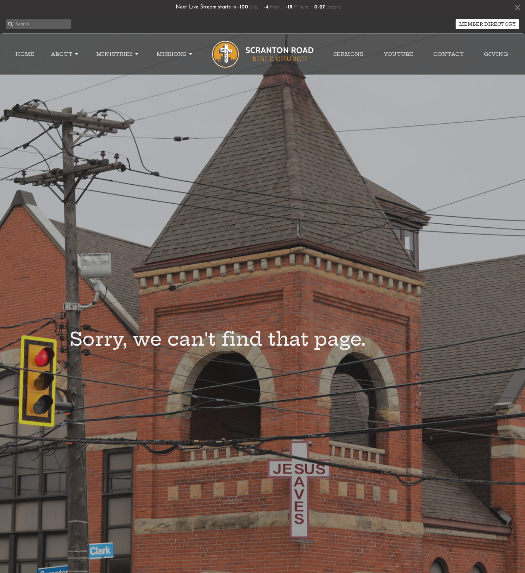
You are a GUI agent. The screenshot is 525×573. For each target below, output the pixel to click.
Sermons (348, 54)
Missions (174, 54)
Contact (448, 54)
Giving (496, 54)
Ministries (117, 54)
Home (24, 54)
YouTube (398, 54)
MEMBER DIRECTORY (487, 24)
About (65, 54)
